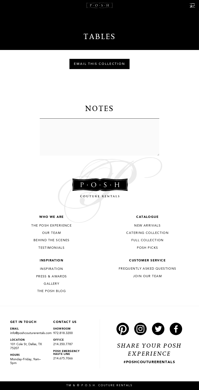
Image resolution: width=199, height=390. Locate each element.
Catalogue (147, 217)
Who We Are (51, 217)
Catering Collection (147, 233)
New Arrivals (147, 225)
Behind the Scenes (51, 240)
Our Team (51, 233)
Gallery (51, 283)
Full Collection (147, 240)
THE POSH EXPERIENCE (51, 225)
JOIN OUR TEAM (147, 276)
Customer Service (147, 260)
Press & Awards (51, 276)
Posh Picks (147, 247)
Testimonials (51, 247)
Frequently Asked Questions (147, 268)
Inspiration (51, 260)
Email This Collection (99, 64)
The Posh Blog (51, 291)
